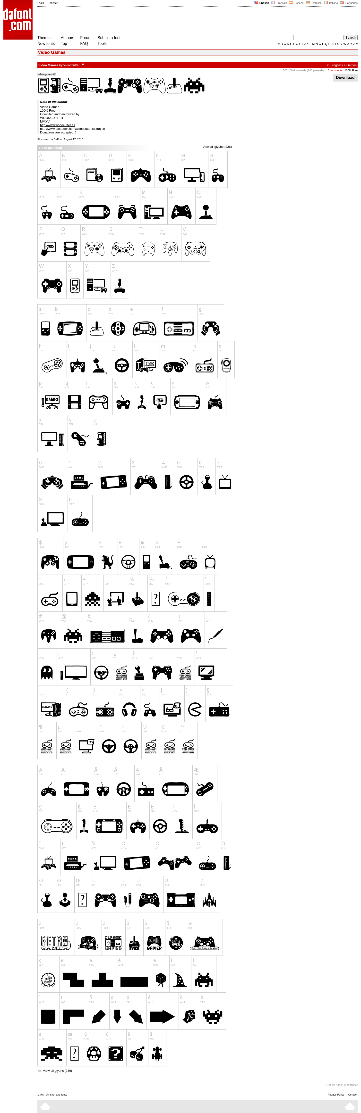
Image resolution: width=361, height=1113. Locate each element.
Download (345, 77)
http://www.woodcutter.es (57, 125)
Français (279, 2)
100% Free (351, 70)
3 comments (335, 70)
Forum (85, 38)
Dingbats (336, 65)
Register (53, 2)
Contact (352, 1094)
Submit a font (109, 38)
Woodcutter (71, 65)
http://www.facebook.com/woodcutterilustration (72, 129)
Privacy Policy (336, 1094)
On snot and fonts (56, 1094)
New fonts (46, 43)
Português (348, 2)
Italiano (331, 2)
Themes (44, 38)
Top (64, 43)
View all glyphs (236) (217, 146)
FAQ (84, 43)
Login (40, 2)
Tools (102, 43)
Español (296, 2)
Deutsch (314, 2)
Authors (67, 38)
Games (351, 65)
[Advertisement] (125, 21)
